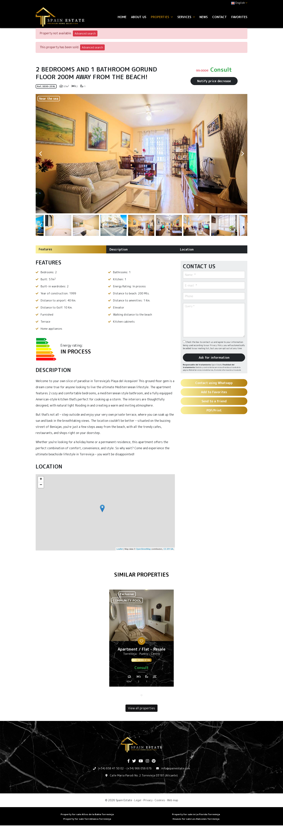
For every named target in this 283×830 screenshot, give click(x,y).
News (203, 17)
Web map (172, 800)
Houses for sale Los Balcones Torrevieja (196, 818)
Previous (40, 153)
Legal (137, 800)
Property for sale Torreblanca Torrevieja (87, 818)
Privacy (148, 800)
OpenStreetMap (143, 549)
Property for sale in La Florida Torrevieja (196, 814)
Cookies (160, 800)
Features (45, 249)
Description (118, 249)
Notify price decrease (214, 81)
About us (138, 17)
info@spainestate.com (175, 768)
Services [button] (186, 17)
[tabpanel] (141, 639)
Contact (219, 17)
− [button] (41, 485)
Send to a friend (214, 401)
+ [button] (41, 479)
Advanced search (85, 33)
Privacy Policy (217, 345)
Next (242, 153)
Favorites (239, 17)
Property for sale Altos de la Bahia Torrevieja (87, 814)
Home (122, 17)
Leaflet (120, 549)
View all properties (141, 708)
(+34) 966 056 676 (139, 768)
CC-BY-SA (168, 549)
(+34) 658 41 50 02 (111, 768)
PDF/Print (214, 410)
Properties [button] (162, 17)
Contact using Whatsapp (214, 383)
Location (187, 249)
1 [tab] (141, 695)
